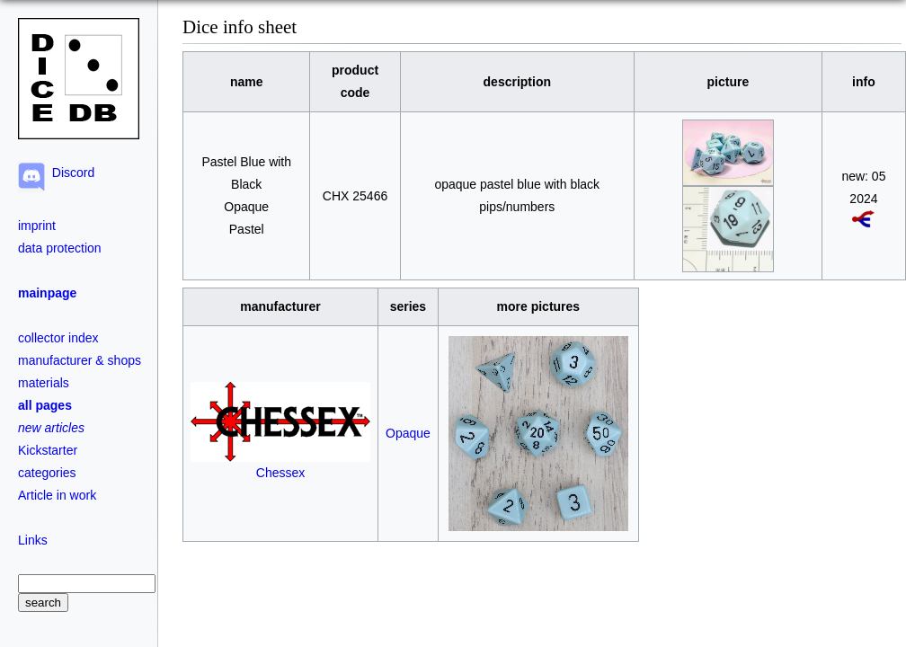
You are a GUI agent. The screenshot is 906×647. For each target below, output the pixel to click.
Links (33, 540)
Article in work (57, 495)
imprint (37, 225)
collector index (58, 338)
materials (43, 383)
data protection (60, 248)
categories (47, 472)
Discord (69, 172)
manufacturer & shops (79, 360)
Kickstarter (47, 450)
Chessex (280, 465)
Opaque (408, 433)
